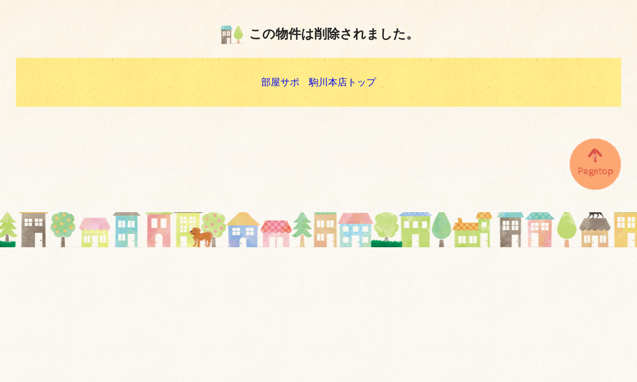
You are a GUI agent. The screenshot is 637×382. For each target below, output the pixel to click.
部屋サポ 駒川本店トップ (318, 82)
